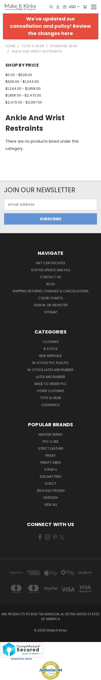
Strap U (50, 469)
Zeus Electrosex (51, 490)
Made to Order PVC (50, 384)
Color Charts (50, 298)
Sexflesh (50, 497)
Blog (50, 284)
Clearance (50, 405)
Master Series (50, 434)
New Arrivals (50, 355)
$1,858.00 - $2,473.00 (23, 95)
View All (50, 504)
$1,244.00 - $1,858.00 (23, 88)
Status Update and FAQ (50, 270)
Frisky (50, 455)
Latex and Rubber (50, 377)
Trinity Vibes (50, 462)
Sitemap (50, 312)
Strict (50, 483)
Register (60, 305)
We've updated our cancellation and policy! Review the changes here (50, 26)
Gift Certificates (50, 263)
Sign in (40, 305)
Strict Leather (50, 448)
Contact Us (50, 277)
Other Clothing (50, 391)
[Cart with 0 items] (85, 7)
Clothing (51, 341)
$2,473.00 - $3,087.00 (23, 102)
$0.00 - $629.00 (18, 74)
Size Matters (50, 476)
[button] (50, 26)
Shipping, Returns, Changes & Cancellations (50, 291)
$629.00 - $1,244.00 (22, 81)
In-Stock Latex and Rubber (50, 370)
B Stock (51, 348)
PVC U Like (50, 441)
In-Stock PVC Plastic (50, 362)
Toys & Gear (50, 398)
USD (74, 6)
